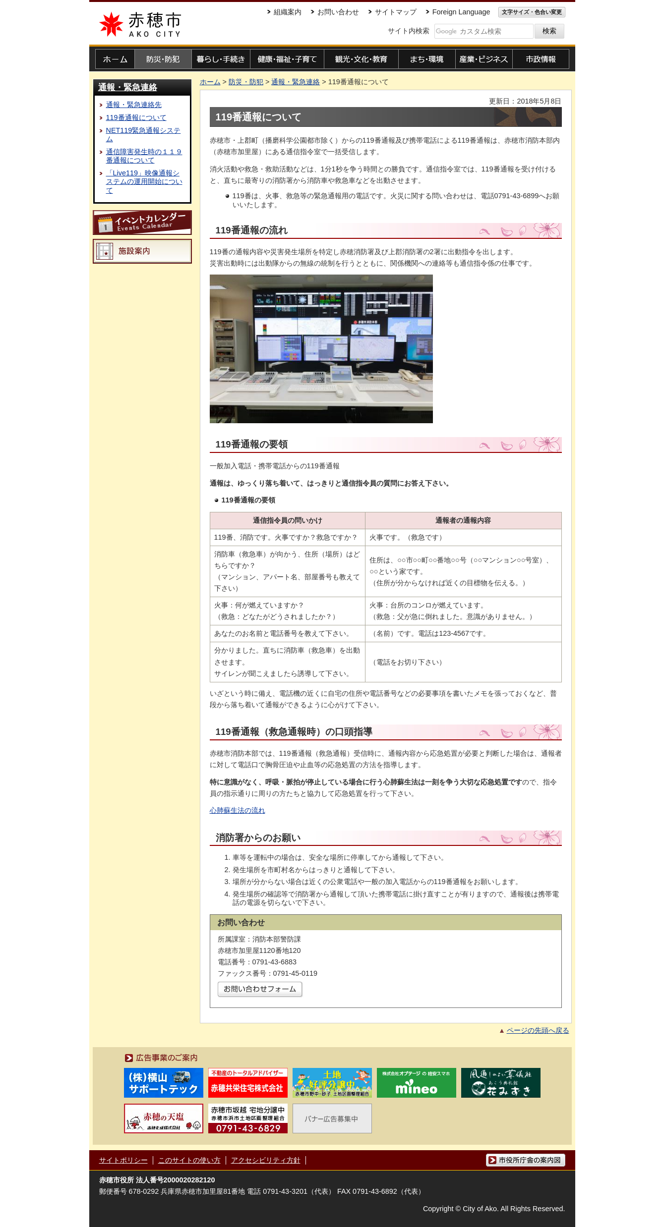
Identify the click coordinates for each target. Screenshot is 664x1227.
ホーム (210, 82)
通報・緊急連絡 (127, 87)
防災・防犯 (246, 82)
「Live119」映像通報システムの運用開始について (144, 181)
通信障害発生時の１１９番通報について (144, 156)
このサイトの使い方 (189, 1160)
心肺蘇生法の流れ (237, 810)
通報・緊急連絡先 (134, 105)
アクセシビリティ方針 (266, 1160)
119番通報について (136, 117)
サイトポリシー (123, 1160)
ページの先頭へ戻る (538, 1030)
